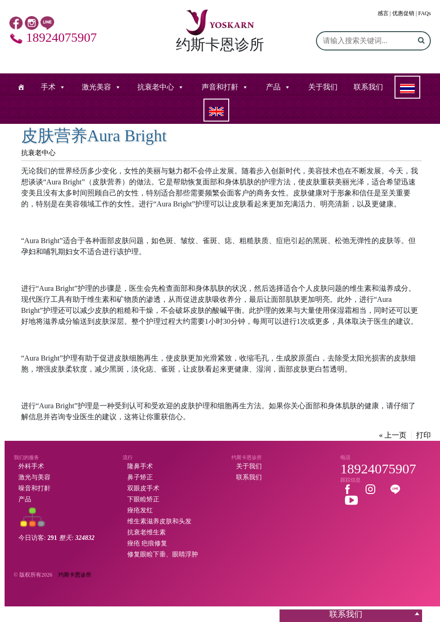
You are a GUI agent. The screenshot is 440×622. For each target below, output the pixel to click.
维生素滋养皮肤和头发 (159, 521)
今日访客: (56, 537)
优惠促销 (403, 13)
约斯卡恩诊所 (74, 575)
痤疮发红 (140, 510)
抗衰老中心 (155, 87)
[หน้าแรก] (21, 87)
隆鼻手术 (140, 466)
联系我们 (368, 87)
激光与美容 (34, 477)
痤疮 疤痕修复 (147, 543)
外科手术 (31, 466)
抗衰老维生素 (146, 532)
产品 (273, 87)
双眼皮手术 (143, 488)
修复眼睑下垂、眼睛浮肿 (162, 554)
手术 (48, 87)
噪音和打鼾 (34, 488)
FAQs (424, 13)
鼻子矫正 (140, 477)
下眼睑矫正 (143, 499)
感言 (383, 13)
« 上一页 (392, 435)
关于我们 (323, 87)
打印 (423, 435)
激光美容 (96, 87)
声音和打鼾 (220, 87)
